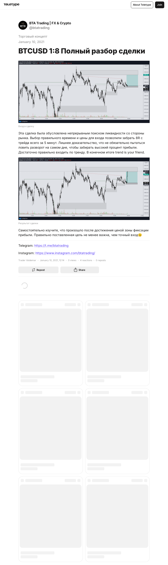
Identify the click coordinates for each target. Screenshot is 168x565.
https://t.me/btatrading (51, 245)
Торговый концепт (32, 36)
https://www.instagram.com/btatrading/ (65, 253)
